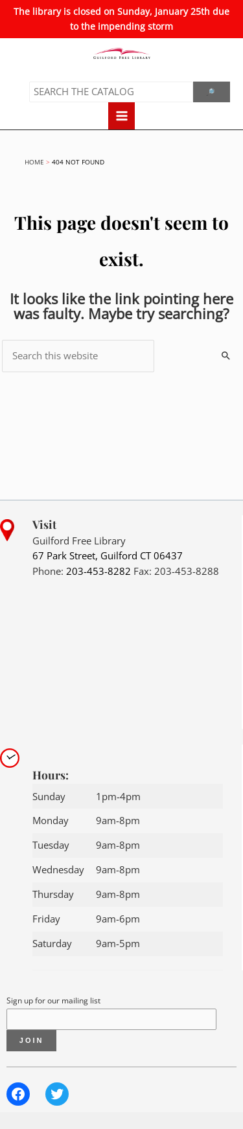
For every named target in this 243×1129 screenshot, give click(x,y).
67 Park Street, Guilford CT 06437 (107, 555)
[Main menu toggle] (121, 115)
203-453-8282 (98, 570)
